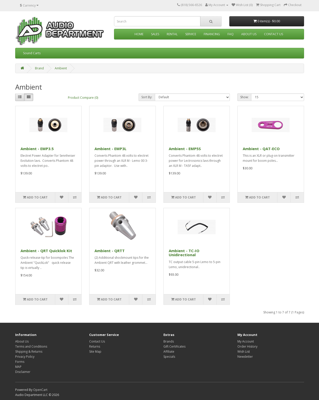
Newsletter (245, 356)
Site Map (95, 351)
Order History (247, 346)
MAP (18, 367)
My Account (245, 341)
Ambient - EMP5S (185, 148)
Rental (172, 34)
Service (190, 34)
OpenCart (40, 390)
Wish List (243, 351)
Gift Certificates (174, 346)
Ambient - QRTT (110, 250)
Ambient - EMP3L (110, 148)
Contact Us (273, 34)
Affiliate (168, 351)
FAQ (231, 34)
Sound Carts (32, 53)
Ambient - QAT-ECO (261, 148)
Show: (244, 97)
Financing (212, 34)
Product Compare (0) (83, 97)
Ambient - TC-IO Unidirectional (184, 252)
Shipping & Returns (28, 351)
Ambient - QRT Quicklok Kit (46, 250)
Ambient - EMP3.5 (37, 148)
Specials (169, 356)
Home (139, 34)
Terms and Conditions (31, 346)
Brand (39, 68)
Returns (94, 346)
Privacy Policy (24, 356)
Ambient (61, 68)
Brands (168, 341)
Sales (155, 34)
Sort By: (146, 97)
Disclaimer (22, 372)
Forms (19, 361)
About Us (248, 34)
